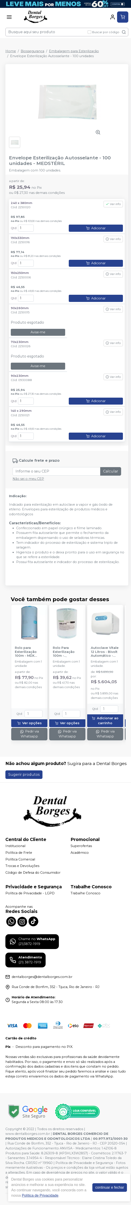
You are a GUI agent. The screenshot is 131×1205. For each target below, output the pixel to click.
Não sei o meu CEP (28, 479)
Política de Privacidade (40, 1195)
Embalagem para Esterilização (74, 51)
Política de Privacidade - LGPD (30, 893)
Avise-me (38, 332)
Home (10, 51)
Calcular (110, 471)
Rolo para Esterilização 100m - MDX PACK (26, 652)
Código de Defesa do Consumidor (32, 873)
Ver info (113, 204)
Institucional (15, 846)
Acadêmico (80, 853)
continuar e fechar (109, 1187)
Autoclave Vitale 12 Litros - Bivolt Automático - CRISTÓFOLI (105, 652)
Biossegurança (32, 51)
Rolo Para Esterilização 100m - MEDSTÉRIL (64, 652)
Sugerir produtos (24, 774)
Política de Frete (18, 853)
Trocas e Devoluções (22, 866)
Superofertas (81, 846)
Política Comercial (20, 859)
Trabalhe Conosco (85, 893)
